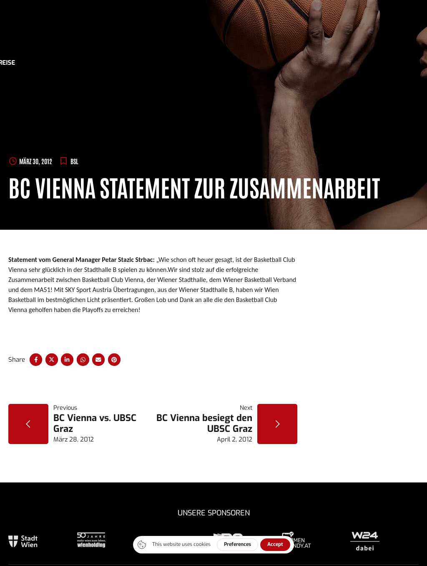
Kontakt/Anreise (365, 62)
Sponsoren (218, 62)
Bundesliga (132, 62)
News (50, 62)
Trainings (175, 62)
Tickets (20, 62)
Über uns (259, 62)
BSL (74, 161)
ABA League (86, 62)
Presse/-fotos (305, 62)
